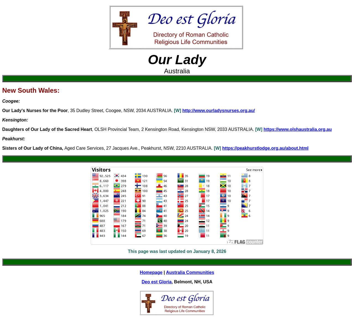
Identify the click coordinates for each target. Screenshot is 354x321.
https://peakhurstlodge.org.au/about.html (265, 148)
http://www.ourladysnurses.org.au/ (218, 110)
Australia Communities (190, 272)
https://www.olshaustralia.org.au (298, 129)
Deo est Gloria (156, 281)
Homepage (151, 272)
